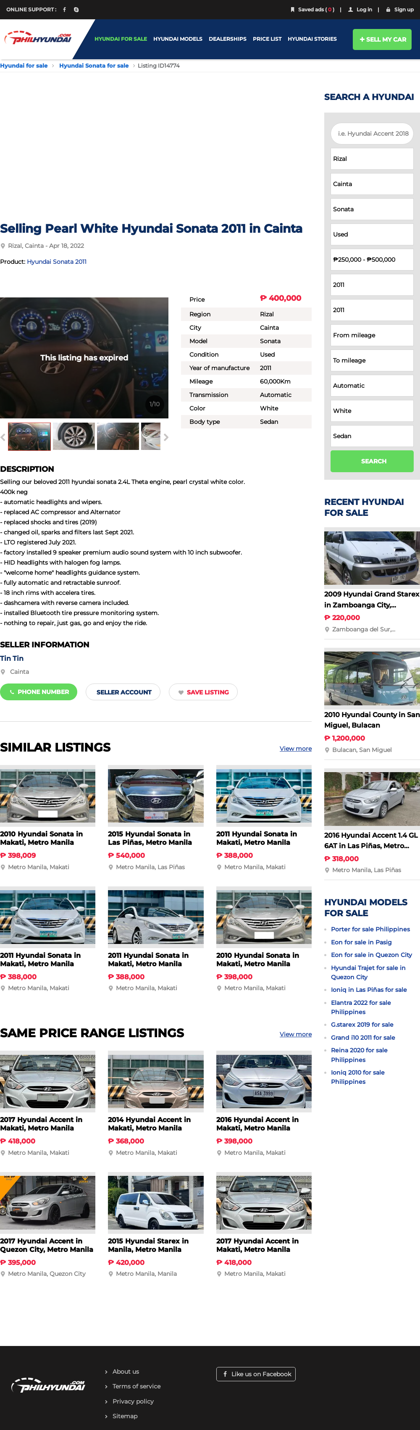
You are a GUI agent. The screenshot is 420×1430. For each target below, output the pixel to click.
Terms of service (136, 1386)
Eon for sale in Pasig (361, 942)
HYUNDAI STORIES (312, 39)
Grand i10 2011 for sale (363, 1037)
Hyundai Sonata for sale (94, 65)
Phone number (38, 692)
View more (296, 748)
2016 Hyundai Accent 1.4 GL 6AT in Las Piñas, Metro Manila (371, 846)
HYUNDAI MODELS (177, 39)
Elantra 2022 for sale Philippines (361, 1007)
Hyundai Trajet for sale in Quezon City (368, 972)
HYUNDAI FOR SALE (120, 39)
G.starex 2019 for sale (362, 1024)
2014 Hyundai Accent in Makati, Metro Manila (149, 1124)
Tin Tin (12, 658)
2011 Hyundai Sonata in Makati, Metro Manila (256, 838)
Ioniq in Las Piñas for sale (369, 990)
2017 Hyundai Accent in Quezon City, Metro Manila (46, 1245)
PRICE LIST (267, 39)
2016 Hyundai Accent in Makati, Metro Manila (257, 1124)
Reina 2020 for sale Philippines (359, 1054)
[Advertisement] (156, 158)
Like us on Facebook (256, 1374)
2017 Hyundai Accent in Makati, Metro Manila (41, 1124)
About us (126, 1371)
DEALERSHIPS (228, 39)
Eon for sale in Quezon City (371, 955)
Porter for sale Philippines (370, 929)
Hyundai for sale (23, 65)
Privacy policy (133, 1401)
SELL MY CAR (382, 39)
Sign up (399, 9)
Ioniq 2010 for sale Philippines (358, 1077)
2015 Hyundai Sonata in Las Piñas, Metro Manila (150, 838)
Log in (359, 9)
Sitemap (125, 1416)
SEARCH (373, 461)
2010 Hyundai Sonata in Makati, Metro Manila (41, 838)
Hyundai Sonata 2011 (57, 261)
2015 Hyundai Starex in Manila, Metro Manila (148, 1245)
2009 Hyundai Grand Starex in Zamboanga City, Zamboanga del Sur (371, 605)
